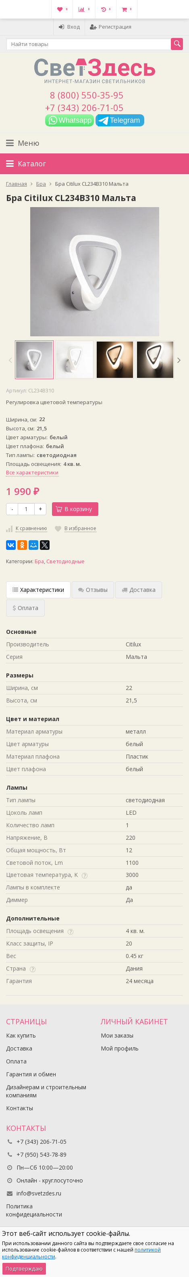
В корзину (74, 509)
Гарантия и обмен (31, 1074)
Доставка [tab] (139, 589)
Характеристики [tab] (38, 589)
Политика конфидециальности (34, 1210)
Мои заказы (117, 1035)
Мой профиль (120, 1048)
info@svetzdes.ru (39, 1193)
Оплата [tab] (25, 608)
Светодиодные (65, 561)
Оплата (16, 1061)
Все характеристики (32, 472)
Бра (39, 561)
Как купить (21, 1035)
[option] (34, 359)
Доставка (19, 1048)
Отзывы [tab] (93, 589)
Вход (69, 26)
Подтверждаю (24, 1268)
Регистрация (110, 26)
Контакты (19, 1108)
